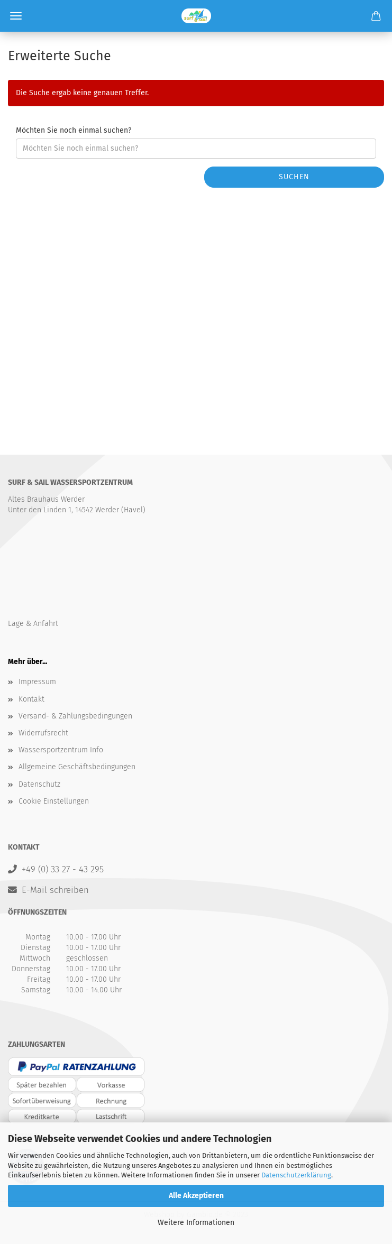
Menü (16, 15)
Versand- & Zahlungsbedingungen (75, 716)
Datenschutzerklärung (296, 1175)
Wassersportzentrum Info (61, 749)
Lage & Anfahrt (33, 623)
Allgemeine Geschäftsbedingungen (77, 766)
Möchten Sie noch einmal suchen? (73, 130)
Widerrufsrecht (43, 733)
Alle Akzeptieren (196, 1195)
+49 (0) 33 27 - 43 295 (63, 869)
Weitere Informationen (196, 1222)
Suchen (294, 176)
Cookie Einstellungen (54, 801)
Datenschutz (39, 784)
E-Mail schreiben (55, 889)
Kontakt (31, 699)
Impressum (37, 681)
